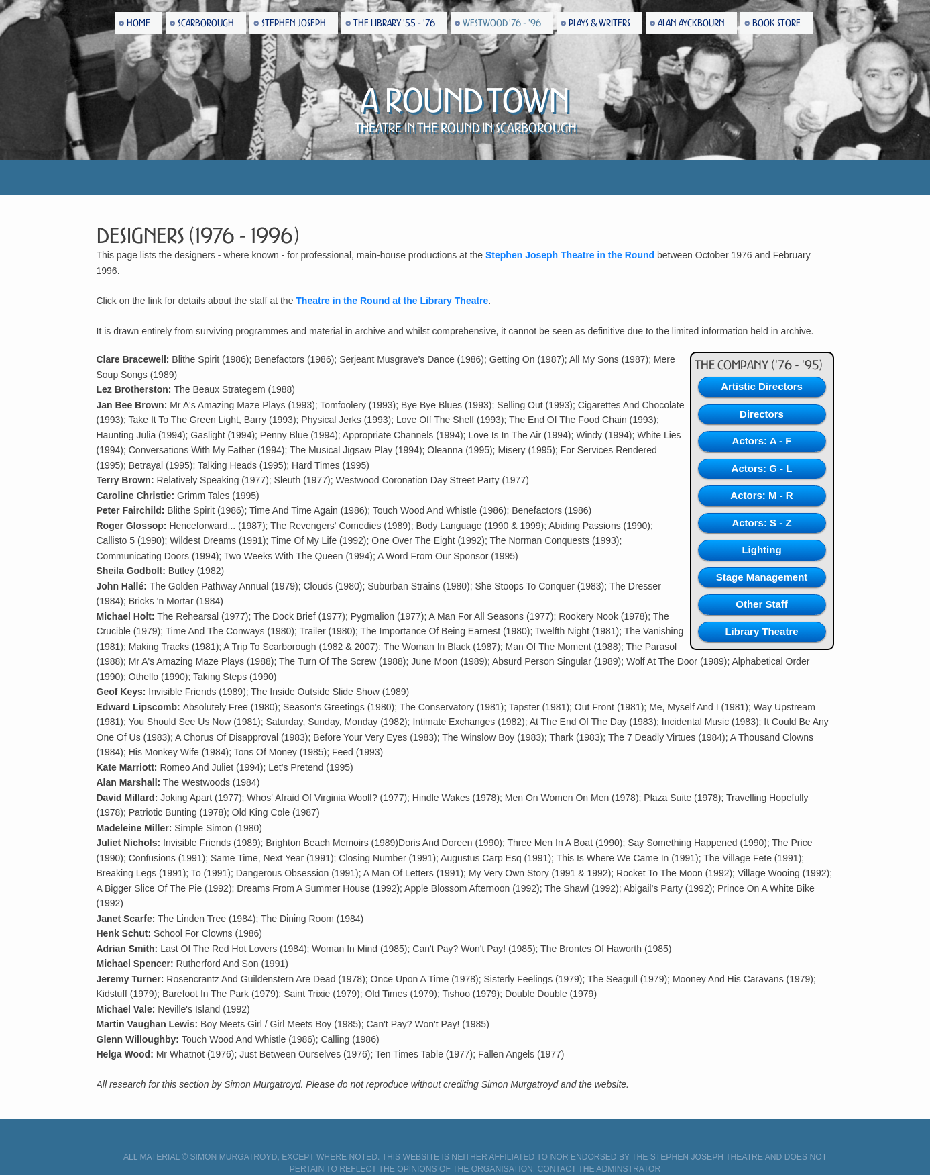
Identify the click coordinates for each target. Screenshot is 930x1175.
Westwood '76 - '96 (502, 23)
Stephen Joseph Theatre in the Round (569, 255)
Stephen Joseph (293, 23)
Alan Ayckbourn (691, 23)
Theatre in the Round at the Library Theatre (392, 300)
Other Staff (762, 604)
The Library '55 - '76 (394, 23)
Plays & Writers (599, 23)
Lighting (761, 549)
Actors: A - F (762, 440)
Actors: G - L (762, 468)
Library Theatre (761, 631)
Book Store (776, 23)
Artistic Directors (762, 386)
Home (138, 23)
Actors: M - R (761, 495)
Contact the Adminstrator (599, 1169)
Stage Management (762, 577)
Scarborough (206, 23)
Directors (762, 414)
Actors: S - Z (761, 522)
